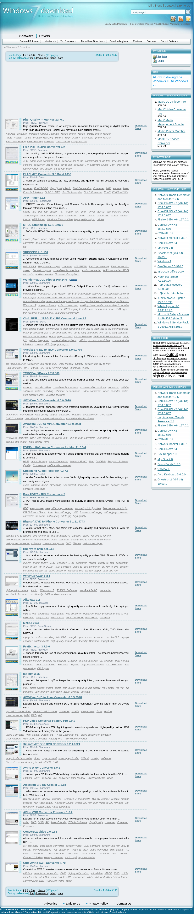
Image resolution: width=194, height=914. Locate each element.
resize (81, 133)
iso (107, 637)
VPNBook (164, 469)
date (60, 58)
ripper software (47, 305)
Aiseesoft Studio (64, 802)
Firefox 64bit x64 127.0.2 (173, 219)
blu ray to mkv (48, 363)
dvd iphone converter (18, 543)
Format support (42, 270)
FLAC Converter (93, 192)
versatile (86, 691)
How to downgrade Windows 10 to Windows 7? (170, 81)
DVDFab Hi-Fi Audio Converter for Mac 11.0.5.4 (54, 447)
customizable (41, 641)
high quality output (168, 376)
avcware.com (90, 414)
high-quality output (84, 219)
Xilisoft (85, 758)
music (45, 485)
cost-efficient (114, 211)
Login (161, 60)
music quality (92, 687)
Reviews (137, 41)
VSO (52, 562)
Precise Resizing (43, 137)
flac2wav (105, 617)
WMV (37, 777)
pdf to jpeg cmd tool (61, 336)
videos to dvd (75, 570)
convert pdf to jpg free (98, 161)
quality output (179, 358)
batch (28, 137)
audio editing (37, 687)
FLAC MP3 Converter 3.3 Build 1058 (47, 174)
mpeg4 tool (107, 641)
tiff (62, 211)
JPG (25, 161)
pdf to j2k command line (58, 332)
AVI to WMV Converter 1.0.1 (41, 767)
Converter (98, 188)
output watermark (172, 364)
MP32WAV (80, 266)
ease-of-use (30, 566)
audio (26, 485)
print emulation (48, 215)
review (92, 562)
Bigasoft (76, 535)
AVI (40, 715)
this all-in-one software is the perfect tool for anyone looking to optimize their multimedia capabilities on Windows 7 (76, 301)
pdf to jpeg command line (88, 332)
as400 (100, 211)
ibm (77, 211)
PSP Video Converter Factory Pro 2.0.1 (49, 720)
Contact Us (123, 903)
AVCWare (11, 437)
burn (105, 570)
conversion (103, 215)
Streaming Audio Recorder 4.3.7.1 (45, 470)
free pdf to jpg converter (59, 508)
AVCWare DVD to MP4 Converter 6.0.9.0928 (52, 423)
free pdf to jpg (120, 161)
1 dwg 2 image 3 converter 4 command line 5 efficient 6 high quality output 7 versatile (171, 345)
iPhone (77, 543)
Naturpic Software (16, 133)
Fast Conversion (82, 188)
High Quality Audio (60, 188)
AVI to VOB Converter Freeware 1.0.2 (48, 812)
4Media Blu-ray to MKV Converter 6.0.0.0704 (52, 349)
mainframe (71, 215)
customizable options (64, 340)
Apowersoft (69, 485)
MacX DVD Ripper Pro (172, 101)
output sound (177, 366)
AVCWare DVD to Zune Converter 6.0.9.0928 (52, 697)
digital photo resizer (99, 133)
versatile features (77, 239)
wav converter (74, 613)
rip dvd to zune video (18, 711)
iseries (114, 215)
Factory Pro (55, 738)
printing (124, 215)
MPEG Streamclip (100, 239)
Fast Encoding (65, 734)
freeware (49, 141)
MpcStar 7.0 (165, 248)
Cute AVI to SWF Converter (68, 877)
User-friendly (66, 363)
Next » (41, 55)
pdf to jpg (66, 164)
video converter (91, 391)
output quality (165, 358)
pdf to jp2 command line (114, 328)
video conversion (68, 305)
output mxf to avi (161, 372)
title (32, 58)
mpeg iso (28, 637)
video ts (77, 566)
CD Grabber (106, 660)
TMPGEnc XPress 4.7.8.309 (41, 373)
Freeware (28, 826)
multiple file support (54, 660)
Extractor (63, 664)
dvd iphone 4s (41, 535)
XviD (116, 873)
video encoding (44, 391)
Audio (34, 590)
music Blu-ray (39, 461)
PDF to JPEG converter (107, 336)
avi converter (30, 845)
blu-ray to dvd (110, 566)
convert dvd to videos (52, 418)
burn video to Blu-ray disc (108, 802)
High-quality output (49, 266)
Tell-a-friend (154, 5)
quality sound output (180, 361)
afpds (82, 215)
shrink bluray (40, 562)
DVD (33, 437)
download (87, 137)
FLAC (107, 192)
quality (75, 539)
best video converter (52, 845)
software (23, 437)
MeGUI (115, 637)
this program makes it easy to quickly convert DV (51, 312)
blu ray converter (53, 857)
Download (141, 125)
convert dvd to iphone (18, 535)
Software (26, 36)
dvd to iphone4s (60, 535)
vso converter (92, 566)
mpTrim (120, 687)
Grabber (72, 660)
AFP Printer (38, 219)
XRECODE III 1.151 (35, 252)
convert (54, 211)
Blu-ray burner (31, 799)
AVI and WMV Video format (111, 877)
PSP (52, 734)
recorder (95, 485)
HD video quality (43, 802)
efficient (27, 164)
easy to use (42, 617)
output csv (158, 342)
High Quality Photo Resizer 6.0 (43, 119)
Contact (170, 5)
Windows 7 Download (18, 47)
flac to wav (122, 613)
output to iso (166, 350)
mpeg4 (72, 637)
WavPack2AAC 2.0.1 (36, 576)
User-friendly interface (66, 270)
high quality (57, 613)
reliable (91, 215)
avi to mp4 (71, 857)
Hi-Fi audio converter (59, 465)
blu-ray (89, 570)
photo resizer (103, 137)
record (124, 485)
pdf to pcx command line (94, 340)
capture (35, 485)
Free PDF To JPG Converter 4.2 (44, 147)
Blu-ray (35, 367)
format (26, 219)
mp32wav (28, 617)
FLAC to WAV (120, 192)
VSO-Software (62, 566)
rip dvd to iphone (101, 535)
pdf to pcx (63, 344)
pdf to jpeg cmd (39, 340)
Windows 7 (47, 590)
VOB (41, 822)
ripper (97, 570)
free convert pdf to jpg (52, 168)
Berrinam (94, 641)
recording (40, 488)
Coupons (151, 41)
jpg (46, 211)
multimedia (12, 414)
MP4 (46, 441)
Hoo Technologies (72, 192)
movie (117, 239)
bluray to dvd (106, 562)
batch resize (63, 141)
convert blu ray (110, 845)
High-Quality (96, 822)
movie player (31, 239)
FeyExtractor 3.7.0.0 (36, 646)
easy (69, 168)
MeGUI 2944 (31, 623)
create (69, 211)
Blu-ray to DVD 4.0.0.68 (38, 548)
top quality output (179, 372)
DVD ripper (121, 309)
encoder (27, 188)
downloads (42, 58)
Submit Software (169, 41)
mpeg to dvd (49, 758)
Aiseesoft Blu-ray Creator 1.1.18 (44, 784)
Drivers (44, 36)
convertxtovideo (42, 849)
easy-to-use (37, 508)
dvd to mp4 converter (82, 437)
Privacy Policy (98, 903)
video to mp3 (80, 849)
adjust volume (71, 691)
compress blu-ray (33, 570)
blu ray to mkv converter (54, 367)
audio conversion (61, 594)
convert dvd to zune (45, 711)
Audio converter (91, 270)
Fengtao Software (118, 461)
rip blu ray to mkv (79, 367)
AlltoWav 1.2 (31, 599)
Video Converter (15, 734)
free (57, 161)
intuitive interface (66, 242)
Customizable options (67, 274)
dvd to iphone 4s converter (95, 539)
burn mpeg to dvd (68, 758)
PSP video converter (75, 738)
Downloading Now (118, 41)
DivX (63, 873)
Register (162, 56)
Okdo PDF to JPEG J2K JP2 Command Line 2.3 (54, 318)
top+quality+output (161, 366)
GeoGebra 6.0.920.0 (170, 266)
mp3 (25, 687)
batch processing (45, 242)
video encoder (111, 391)
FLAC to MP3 (52, 192)
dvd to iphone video (45, 539)
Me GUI (61, 637)
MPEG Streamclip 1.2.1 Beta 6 (43, 224)
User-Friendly (35, 141)
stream (105, 485)
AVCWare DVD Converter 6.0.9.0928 (47, 400)
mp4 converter (86, 857)
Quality (79, 363)
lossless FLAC (78, 461)
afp (34, 211)
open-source (85, 637)
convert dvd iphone (53, 543)
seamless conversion (46, 873)
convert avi (108, 853)
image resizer (79, 141)
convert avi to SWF (34, 880)
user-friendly (32, 418)
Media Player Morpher (171, 131)
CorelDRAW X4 (167, 243)
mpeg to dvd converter (19, 758)
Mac (91, 461)
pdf (40, 211)
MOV (68, 880)
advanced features (70, 414)
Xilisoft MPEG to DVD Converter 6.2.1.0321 (51, 744)
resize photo (68, 133)
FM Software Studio (97, 164)
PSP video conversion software (93, 734)
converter (39, 164)
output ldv (158, 364)
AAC (47, 594)
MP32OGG (29, 266)
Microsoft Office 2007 (171, 271)
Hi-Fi (26, 461)
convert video (74, 845)
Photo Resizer (14, 137)
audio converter (44, 274)
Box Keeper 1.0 (167, 454)
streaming (55, 485)
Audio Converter (58, 461)
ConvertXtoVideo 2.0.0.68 (40, 831)
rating (53, 58)
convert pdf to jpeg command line (65, 328)
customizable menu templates (53, 806)
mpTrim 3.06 (31, 673)
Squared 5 (84, 242)
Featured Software (29, 41)
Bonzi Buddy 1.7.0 (169, 464)
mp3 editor (108, 687)
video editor (48, 239)
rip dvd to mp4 (60, 437)
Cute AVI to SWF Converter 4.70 (44, 862)
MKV (26, 367)
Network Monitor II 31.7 (172, 237)
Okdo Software (82, 336)
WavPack (11, 594)
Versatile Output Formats (44, 133)
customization (56, 853)
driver (92, 211)
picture (59, 137)
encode (117, 188)
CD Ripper (43, 668)
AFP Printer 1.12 (34, 197)
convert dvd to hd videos (80, 418)
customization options (93, 387)
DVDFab (101, 461)
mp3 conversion (32, 660)
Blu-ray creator (100, 799)
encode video (43, 387)
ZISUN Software (67, 590)
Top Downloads (68, 41)
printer (100, 219)
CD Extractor (114, 664)
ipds (60, 215)
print (83, 211)
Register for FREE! (172, 178)
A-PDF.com (91, 617)
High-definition (14, 367)
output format (161, 369)
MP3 (108, 188)
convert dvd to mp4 (16, 441)
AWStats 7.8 (165, 232)
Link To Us (183, 5)
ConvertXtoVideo (33, 857)
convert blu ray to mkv (98, 363)
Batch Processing (16, 141)
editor (58, 687)
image (26, 211)
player (61, 239)
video (117, 242)
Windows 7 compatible (60, 219)
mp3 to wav (29, 613)
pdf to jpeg (53, 164)
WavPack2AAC (88, 590)
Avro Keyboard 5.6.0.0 (172, 474)
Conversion (39, 465)
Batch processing (99, 266)
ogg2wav (88, 613)
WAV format (57, 617)
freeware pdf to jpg (72, 161)
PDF (112, 164)
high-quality (35, 441)
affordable (43, 613)
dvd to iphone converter (19, 539)
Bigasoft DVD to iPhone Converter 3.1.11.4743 (54, 521)
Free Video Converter (35, 738)
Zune (99, 711)
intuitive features (88, 660)
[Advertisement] (36, 89)
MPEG (47, 762)
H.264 (124, 873)
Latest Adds (49, 41)
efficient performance (35, 336)
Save (138, 128)
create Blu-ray (83, 802)
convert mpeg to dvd (30, 762)
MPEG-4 (44, 877)
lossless (22, 594)
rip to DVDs (46, 566)
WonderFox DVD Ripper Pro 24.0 (45, 279)
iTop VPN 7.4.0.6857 (170, 293)
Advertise (50, 903)
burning (95, 758)
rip (46, 570)
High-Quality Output (37, 734)
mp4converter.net (15, 363)
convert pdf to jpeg (45, 344)
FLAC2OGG (41, 188)
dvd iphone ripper (93, 543)
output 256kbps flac (178, 370)
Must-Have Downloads (93, 41)
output (172, 354)
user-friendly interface (65, 387)
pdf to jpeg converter (42, 161)
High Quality (72, 137)
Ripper (75, 664)
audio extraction (45, 664)
